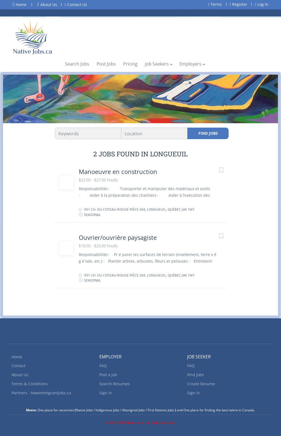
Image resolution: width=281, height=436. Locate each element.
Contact (19, 365)
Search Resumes (114, 383)
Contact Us (76, 4)
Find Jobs (208, 133)
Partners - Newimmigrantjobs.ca (41, 392)
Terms (215, 4)
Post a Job (108, 374)
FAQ (103, 365)
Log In (261, 4)
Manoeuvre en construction (118, 171)
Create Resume (201, 383)
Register (238, 4)
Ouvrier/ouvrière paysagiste (118, 237)
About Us (47, 4)
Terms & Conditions (30, 383)
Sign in (105, 392)
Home (19, 4)
